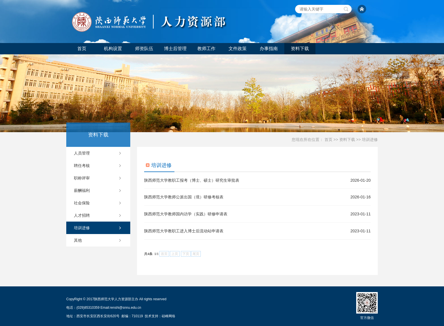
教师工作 (206, 48)
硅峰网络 (168, 316)
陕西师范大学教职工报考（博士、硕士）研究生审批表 (191, 180)
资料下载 (300, 48)
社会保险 (82, 203)
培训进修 (370, 139)
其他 (78, 240)
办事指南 (269, 48)
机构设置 (113, 48)
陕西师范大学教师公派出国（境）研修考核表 (183, 197)
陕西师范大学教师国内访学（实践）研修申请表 (185, 214)
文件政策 (238, 48)
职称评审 (82, 178)
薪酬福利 (82, 190)
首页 (81, 48)
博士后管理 (175, 48)
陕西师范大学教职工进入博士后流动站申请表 (183, 231)
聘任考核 (82, 165)
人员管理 (82, 153)
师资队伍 (144, 48)
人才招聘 (82, 215)
